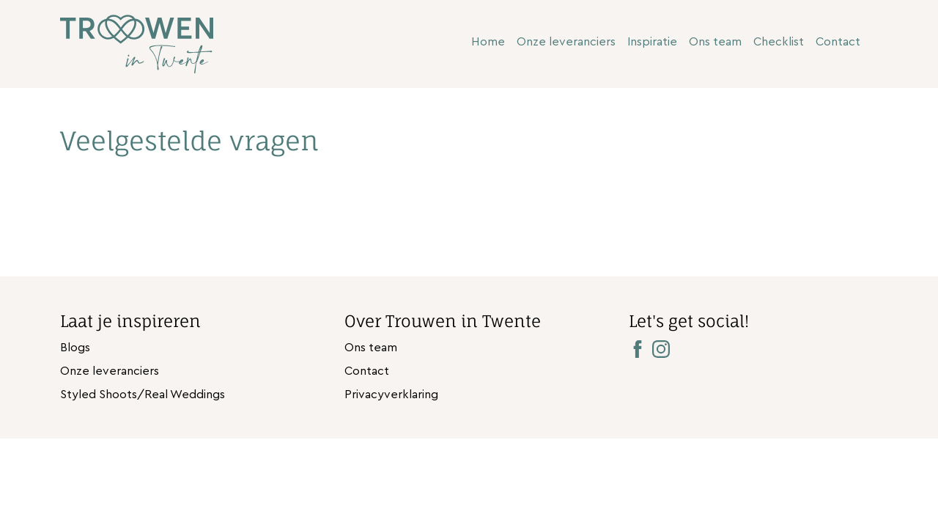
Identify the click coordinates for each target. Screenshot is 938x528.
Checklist (778, 42)
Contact (838, 42)
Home (488, 42)
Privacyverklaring (391, 394)
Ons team (715, 42)
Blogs (75, 347)
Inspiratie (652, 42)
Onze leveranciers (566, 42)
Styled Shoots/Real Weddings (142, 394)
